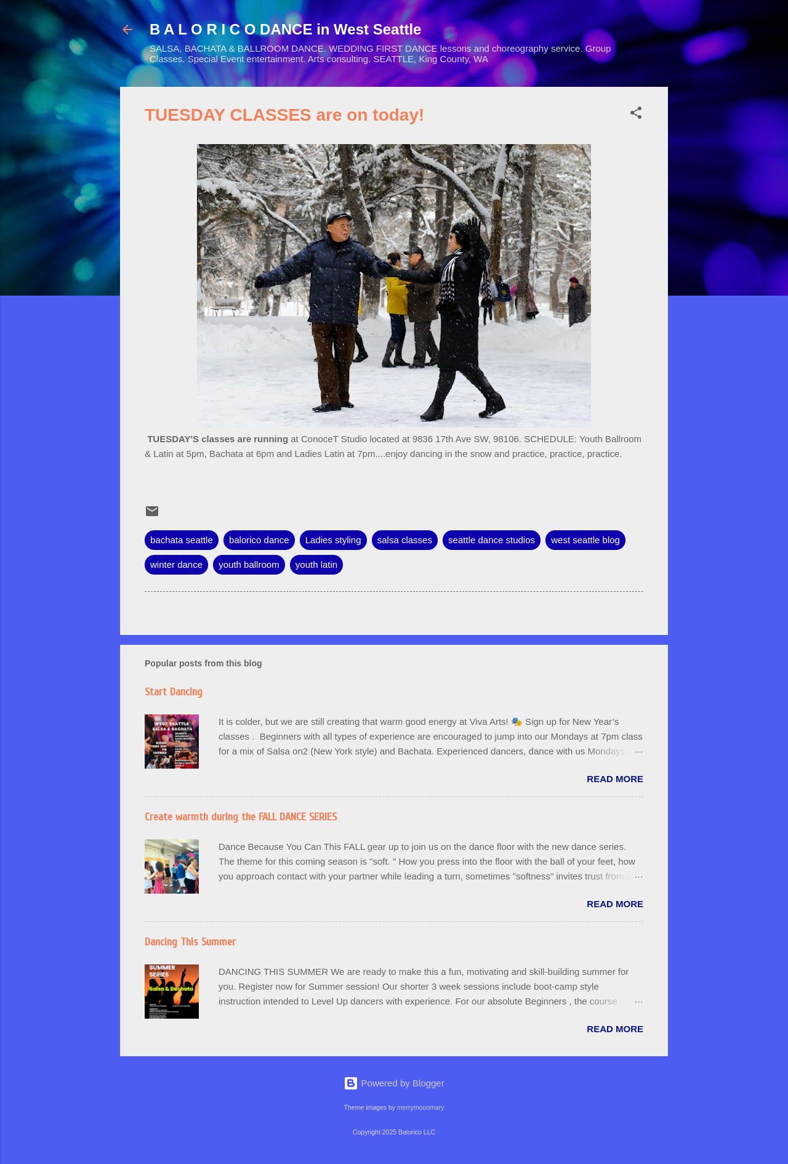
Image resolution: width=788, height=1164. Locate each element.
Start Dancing (174, 691)
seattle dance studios (491, 540)
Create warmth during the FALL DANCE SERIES (241, 816)
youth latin (316, 564)
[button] (636, 114)
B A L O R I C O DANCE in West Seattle (285, 29)
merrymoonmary (420, 1107)
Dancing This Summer (190, 942)
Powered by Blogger (394, 1083)
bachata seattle (181, 540)
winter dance (176, 564)
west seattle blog (585, 540)
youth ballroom (249, 564)
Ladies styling (333, 540)
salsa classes (404, 540)
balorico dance (259, 540)
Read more (615, 779)
